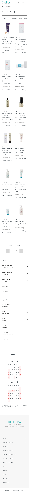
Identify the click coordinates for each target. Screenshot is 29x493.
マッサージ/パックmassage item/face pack (7, 333)
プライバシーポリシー (8, 458)
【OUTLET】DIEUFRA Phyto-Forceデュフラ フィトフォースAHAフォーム (7, 186)
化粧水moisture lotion (5, 312)
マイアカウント (7, 466)
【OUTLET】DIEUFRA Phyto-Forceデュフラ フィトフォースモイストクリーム (7, 223)
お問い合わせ (6, 482)
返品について (6, 446)
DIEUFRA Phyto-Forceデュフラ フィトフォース (8, 266)
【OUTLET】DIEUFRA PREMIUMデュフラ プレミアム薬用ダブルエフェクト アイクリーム (7, 150)
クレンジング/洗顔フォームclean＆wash (8, 305)
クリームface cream (4, 326)
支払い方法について (8, 450)
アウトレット (8, 6)
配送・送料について (8, 442)
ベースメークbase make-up (5, 340)
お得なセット (5, 286)
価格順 (20, 18)
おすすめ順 (14, 18)
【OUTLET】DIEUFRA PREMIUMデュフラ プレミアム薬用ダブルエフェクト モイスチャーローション (7, 115)
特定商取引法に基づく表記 (9, 454)
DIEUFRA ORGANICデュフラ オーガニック (7, 280)
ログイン (5, 474)
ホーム (3, 6)
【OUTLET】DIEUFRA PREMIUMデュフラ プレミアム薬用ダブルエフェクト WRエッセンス (21, 115)
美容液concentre (4, 319)
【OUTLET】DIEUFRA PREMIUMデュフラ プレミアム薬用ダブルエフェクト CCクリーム (8, 41)
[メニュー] (26, 2)
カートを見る (6, 478)
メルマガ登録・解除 (8, 462)
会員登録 (5, 470)
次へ (21, 251)
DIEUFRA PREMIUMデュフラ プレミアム (7, 273)
